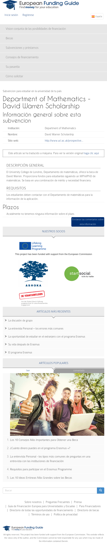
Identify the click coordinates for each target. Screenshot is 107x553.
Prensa (78, 502)
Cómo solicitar (14, 76)
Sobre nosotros (33, 502)
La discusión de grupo (20, 320)
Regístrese (28, 15)
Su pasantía (13, 66)
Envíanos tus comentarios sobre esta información (88, 222)
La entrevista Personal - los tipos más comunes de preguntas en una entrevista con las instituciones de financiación (50, 459)
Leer (35, 370)
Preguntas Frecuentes (58, 502)
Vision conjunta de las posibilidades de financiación (36, 28)
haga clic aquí (91, 153)
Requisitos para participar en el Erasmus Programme (41, 469)
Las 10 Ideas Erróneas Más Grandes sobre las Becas (41, 477)
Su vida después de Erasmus (24, 344)
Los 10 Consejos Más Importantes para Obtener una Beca (44, 440)
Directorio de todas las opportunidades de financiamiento (41, 510)
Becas (9, 38)
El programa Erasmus (20, 352)
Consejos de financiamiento (22, 57)
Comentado (79, 370)
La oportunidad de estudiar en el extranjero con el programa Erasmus (46, 336)
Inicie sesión (11, 15)
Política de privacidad (66, 514)
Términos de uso (40, 514)
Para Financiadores (90, 506)
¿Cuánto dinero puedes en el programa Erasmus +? (40, 448)
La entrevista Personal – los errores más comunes (35, 328)
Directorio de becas (88, 510)
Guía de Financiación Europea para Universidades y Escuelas (41, 506)
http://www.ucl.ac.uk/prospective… (64, 140)
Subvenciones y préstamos (22, 47)
